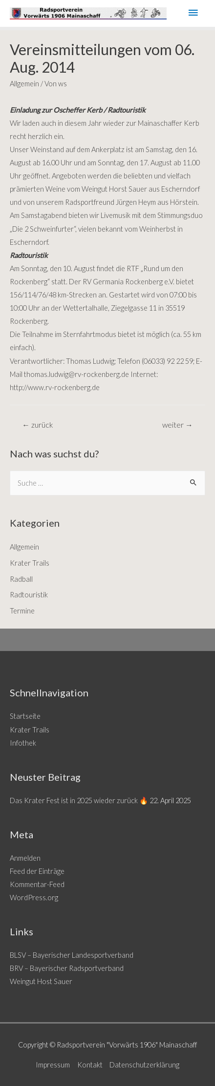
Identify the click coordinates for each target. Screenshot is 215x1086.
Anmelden (25, 858)
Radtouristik (29, 595)
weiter (177, 424)
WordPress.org (34, 897)
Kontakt (90, 1065)
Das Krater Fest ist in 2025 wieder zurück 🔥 (79, 800)
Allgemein (24, 83)
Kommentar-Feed (37, 884)
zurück (37, 424)
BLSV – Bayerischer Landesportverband (71, 955)
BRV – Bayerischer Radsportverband (67, 968)
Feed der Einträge (37, 871)
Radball (21, 579)
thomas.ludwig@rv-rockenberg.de (76, 374)
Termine (22, 611)
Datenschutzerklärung (144, 1065)
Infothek (23, 743)
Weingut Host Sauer (41, 981)
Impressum (53, 1065)
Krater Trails (29, 563)
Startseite (25, 716)
